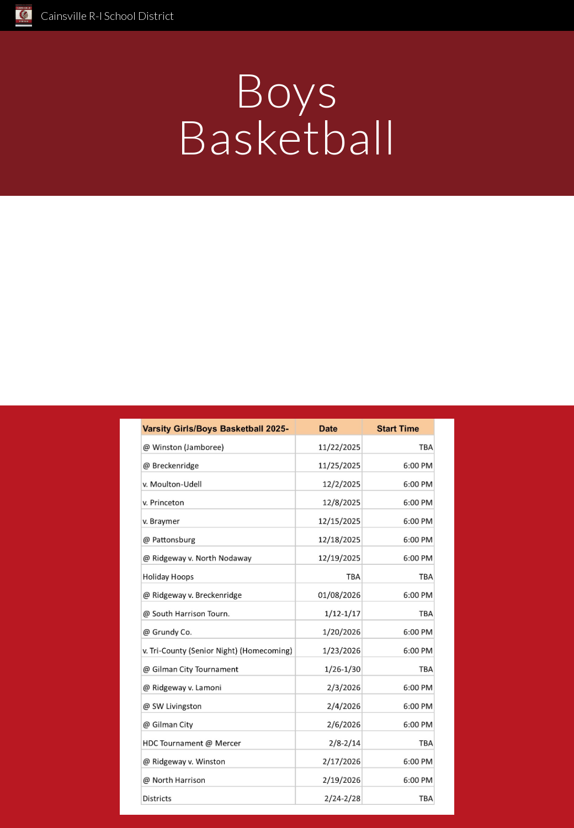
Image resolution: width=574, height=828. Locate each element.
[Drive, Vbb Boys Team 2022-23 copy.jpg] (287, 300)
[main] (287, 113)
